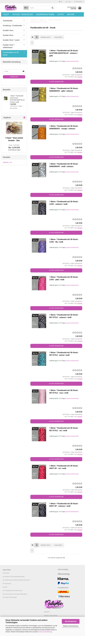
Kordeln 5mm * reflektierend (9, 46)
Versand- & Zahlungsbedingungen (14, 576)
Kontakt (6, 573)
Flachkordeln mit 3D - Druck (11, 53)
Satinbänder (7, 21)
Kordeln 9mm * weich (11, 40)
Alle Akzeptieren (70, 621)
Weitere (70, 14)
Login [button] (68, 1)
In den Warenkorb (56, 81)
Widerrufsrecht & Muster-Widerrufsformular (17, 580)
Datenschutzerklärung (45, 632)
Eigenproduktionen (45, 14)
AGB (5, 587)
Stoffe (60, 14)
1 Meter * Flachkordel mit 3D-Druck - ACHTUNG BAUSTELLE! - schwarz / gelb (64, 53)
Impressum (7, 583)
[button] (60, 1)
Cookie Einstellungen (10, 597)
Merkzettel (78, 1)
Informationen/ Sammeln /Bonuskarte (15, 594)
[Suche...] (26, 8)
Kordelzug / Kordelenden (12, 25)
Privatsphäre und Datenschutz (13, 590)
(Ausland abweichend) (72, 61)
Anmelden (14, 77)
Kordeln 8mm (8, 35)
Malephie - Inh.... (8, 162)
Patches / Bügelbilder (22, 14)
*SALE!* (6, 14)
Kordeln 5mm (8, 30)
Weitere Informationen (70, 626)
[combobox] (45, 37)
